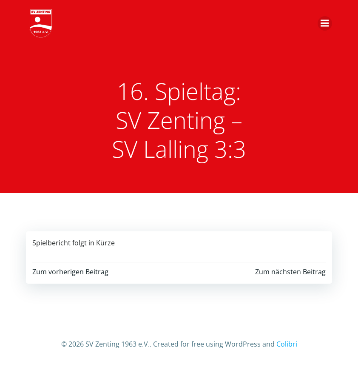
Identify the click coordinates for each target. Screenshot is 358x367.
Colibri (286, 344)
